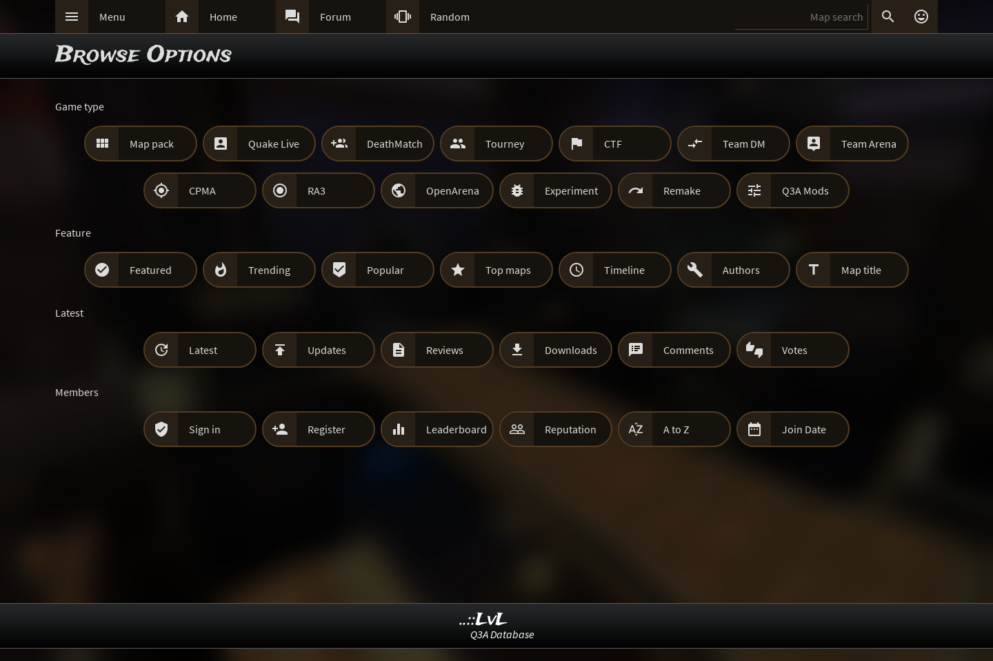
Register (326, 429)
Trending (269, 270)
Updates (327, 350)
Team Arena (868, 143)
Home (223, 16)
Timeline (624, 270)
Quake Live (273, 143)
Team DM (744, 143)
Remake (682, 190)
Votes (795, 350)
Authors (741, 270)
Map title (861, 270)
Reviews (444, 350)
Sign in (205, 429)
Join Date (804, 429)
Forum (335, 16)
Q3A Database (502, 634)
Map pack (152, 143)
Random (450, 16)
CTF (613, 143)
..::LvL (484, 620)
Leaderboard (456, 429)
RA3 (316, 190)
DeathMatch (395, 143)
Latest (203, 350)
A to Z (676, 429)
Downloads (571, 350)
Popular (385, 270)
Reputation (570, 429)
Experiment (571, 190)
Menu (112, 16)
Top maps (508, 270)
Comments (688, 350)
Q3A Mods (805, 190)
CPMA (202, 190)
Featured (151, 270)
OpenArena (452, 190)
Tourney (504, 143)
